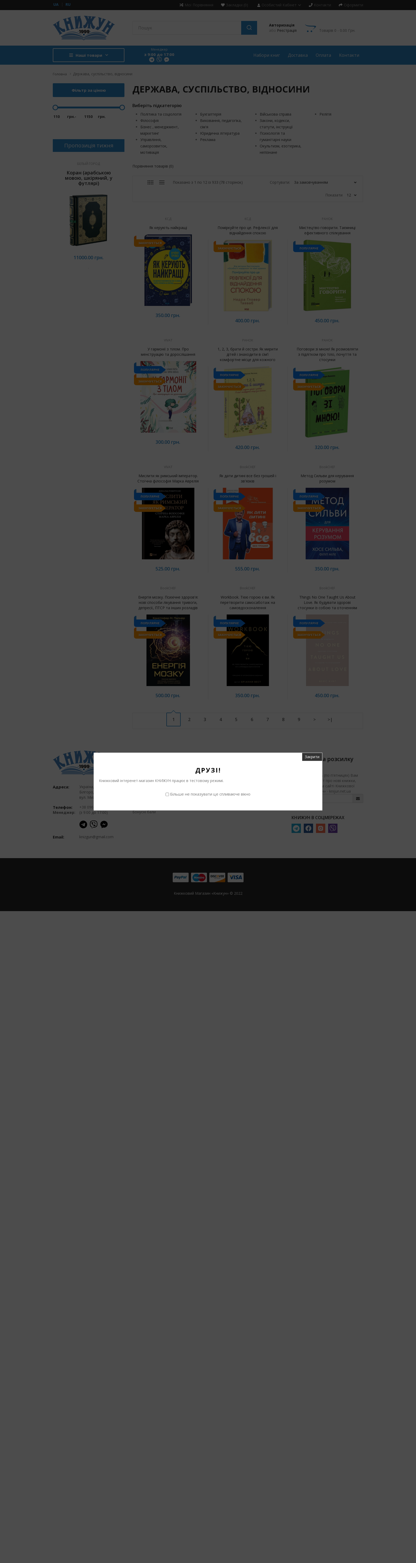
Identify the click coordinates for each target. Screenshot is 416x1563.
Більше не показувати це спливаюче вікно (210, 794)
